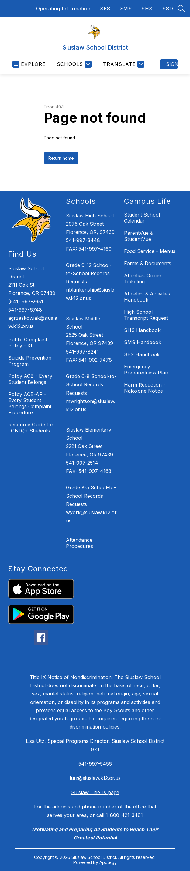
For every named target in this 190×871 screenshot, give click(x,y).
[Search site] (181, 8)
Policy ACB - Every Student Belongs (30, 379)
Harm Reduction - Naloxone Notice (144, 388)
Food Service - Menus (149, 251)
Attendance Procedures (79, 543)
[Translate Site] (123, 64)
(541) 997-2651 (25, 302)
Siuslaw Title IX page (95, 792)
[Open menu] (29, 64)
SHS (147, 8)
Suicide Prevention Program (29, 361)
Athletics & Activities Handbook (147, 297)
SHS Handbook (142, 330)
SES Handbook (142, 354)
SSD (167, 8)
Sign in (172, 64)
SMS (126, 8)
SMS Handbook (142, 342)
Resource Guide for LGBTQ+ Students (31, 428)
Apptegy (108, 862)
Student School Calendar (142, 218)
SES (105, 8)
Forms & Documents (147, 263)
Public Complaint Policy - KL (27, 342)
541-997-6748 (25, 310)
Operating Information (63, 8)
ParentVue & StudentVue (138, 236)
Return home (61, 158)
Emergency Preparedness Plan (146, 370)
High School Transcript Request (146, 315)
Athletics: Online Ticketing (142, 278)
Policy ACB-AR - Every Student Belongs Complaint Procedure (29, 403)
